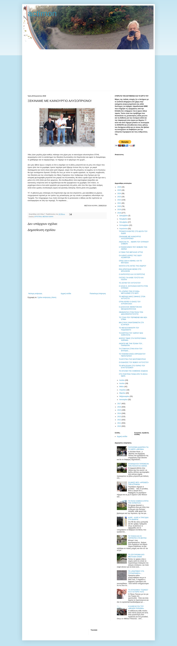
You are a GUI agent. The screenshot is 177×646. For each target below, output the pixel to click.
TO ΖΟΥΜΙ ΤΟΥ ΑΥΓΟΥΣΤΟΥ (130, 283)
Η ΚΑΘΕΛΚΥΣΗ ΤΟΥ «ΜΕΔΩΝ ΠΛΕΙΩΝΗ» (136, 607)
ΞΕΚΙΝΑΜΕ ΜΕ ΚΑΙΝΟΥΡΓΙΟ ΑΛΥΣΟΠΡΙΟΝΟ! (130, 238)
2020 (119, 206)
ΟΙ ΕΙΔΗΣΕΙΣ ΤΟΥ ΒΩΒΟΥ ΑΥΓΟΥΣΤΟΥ (134, 362)
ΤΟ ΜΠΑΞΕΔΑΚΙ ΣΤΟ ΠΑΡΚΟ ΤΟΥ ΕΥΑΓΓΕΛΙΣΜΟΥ (132, 367)
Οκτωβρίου (123, 222)
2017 (119, 404)
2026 (119, 187)
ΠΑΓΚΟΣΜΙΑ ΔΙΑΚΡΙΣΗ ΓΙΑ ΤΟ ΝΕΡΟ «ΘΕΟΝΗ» (138, 448)
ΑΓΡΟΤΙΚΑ (38, 216)
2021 (119, 203)
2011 (119, 423)
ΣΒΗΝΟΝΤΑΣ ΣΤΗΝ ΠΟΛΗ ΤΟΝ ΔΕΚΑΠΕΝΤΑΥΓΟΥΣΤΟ (131, 313)
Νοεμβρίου (123, 219)
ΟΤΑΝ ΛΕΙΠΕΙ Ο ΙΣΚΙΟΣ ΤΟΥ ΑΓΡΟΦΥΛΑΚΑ (129, 303)
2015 (119, 410)
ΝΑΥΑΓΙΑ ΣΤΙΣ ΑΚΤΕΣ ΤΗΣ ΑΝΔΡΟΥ (132, 266)
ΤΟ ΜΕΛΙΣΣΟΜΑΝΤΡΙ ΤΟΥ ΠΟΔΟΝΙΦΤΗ (129, 329)
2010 (119, 426)
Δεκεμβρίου (123, 216)
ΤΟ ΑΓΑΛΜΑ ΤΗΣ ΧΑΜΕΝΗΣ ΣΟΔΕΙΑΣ (133, 371)
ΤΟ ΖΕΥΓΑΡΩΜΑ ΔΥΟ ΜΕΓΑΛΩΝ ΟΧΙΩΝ (136, 556)
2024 (119, 193)
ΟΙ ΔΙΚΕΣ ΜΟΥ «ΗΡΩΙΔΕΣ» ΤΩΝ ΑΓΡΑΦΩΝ (138, 483)
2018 (119, 213)
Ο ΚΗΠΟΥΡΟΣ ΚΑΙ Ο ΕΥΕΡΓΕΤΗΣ (132, 274)
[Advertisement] (88, 70)
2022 (119, 200)
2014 (119, 413)
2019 (119, 209)
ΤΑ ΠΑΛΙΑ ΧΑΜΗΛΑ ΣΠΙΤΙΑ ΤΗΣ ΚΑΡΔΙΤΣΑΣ (138, 502)
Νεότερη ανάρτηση (35, 294)
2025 (119, 190)
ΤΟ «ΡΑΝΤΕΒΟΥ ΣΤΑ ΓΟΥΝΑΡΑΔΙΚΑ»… (136, 572)
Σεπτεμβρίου (124, 225)
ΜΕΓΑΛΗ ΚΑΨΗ (48, 216)
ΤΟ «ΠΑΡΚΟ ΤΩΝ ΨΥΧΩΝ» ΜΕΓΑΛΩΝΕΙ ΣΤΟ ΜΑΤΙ (129, 292)
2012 (119, 420)
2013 (119, 417)
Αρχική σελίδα (66, 294)
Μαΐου (121, 387)
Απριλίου (122, 390)
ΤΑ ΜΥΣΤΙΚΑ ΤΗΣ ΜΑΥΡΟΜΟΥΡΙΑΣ (132, 359)
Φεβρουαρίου (124, 396)
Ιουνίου (122, 383)
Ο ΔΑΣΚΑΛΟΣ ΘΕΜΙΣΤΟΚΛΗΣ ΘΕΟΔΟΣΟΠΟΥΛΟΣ (130, 308)
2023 (119, 197)
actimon (42, 13)
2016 (119, 407)
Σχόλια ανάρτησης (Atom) (46, 297)
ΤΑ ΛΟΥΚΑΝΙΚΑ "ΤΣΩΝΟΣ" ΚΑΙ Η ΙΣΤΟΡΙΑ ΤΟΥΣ (138, 591)
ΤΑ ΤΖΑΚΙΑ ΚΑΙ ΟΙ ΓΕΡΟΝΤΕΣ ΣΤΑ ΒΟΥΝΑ (137, 537)
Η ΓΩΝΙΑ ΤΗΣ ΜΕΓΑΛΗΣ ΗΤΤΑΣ (131, 252)
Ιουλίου (122, 380)
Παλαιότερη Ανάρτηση (98, 294)
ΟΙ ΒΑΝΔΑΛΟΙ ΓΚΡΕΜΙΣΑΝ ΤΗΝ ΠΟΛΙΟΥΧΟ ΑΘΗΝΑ (138, 465)
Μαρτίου (122, 393)
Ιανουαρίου (123, 400)
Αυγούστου (123, 229)
